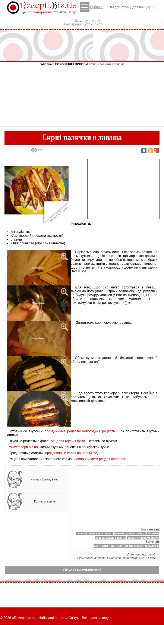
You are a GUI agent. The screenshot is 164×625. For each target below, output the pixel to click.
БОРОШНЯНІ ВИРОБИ (71, 64)
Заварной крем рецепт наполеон (100, 459)
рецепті (81, 533)
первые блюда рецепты (110, 537)
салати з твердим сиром (143, 537)
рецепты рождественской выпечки (136, 533)
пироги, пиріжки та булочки (141, 545)
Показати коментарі (82, 570)
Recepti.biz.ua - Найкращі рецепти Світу (45, 618)
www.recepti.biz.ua (23, 447)
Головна (46, 64)
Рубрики (91, 7)
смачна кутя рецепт (100, 533)
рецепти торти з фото (68, 441)
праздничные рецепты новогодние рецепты (80, 431)
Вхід (78, 20)
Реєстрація (73, 24)
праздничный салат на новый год (71, 453)
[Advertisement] (82, 45)
